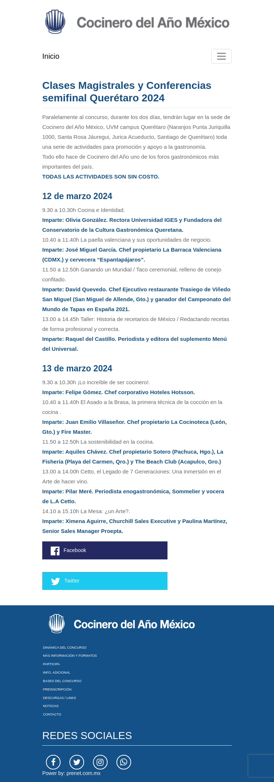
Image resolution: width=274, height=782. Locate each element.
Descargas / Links (59, 698)
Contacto (52, 714)
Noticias (51, 706)
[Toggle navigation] (221, 56)
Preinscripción (57, 689)
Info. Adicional (57, 672)
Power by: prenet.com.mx (71, 773)
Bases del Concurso (62, 681)
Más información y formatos (70, 655)
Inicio (51, 56)
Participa (51, 664)
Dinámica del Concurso (64, 647)
